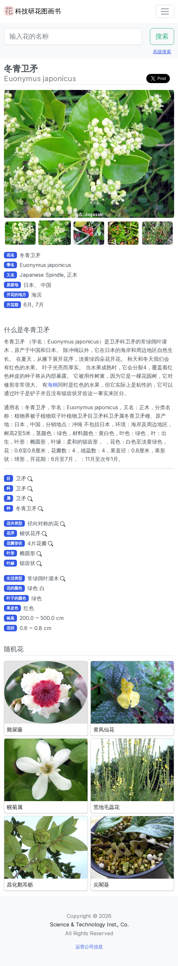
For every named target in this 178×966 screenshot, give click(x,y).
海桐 (52, 384)
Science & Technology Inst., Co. (89, 924)
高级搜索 (162, 51)
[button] (20, 233)
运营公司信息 (89, 946)
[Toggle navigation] (165, 11)
